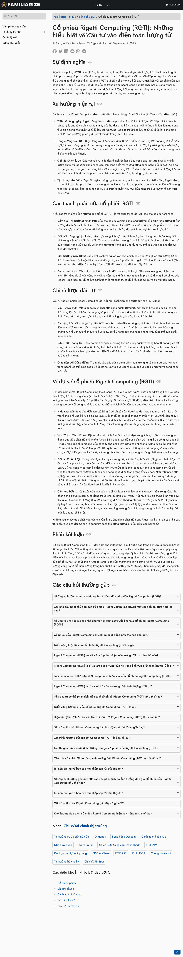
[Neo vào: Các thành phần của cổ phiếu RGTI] (138, 203)
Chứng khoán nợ (161, 853)
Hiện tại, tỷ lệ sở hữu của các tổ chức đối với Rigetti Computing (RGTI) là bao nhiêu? (107, 717)
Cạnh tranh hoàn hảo (153, 837)
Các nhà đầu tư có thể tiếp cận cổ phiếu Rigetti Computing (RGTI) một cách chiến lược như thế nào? (113, 609)
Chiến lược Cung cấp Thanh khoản (119, 845)
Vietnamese (173, 4)
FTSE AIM (151, 845)
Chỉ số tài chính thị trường (85, 826)
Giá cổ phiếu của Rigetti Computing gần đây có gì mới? (89, 803)
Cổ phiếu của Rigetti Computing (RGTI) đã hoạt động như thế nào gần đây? (101, 635)
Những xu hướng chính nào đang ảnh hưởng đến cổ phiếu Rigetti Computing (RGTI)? (108, 596)
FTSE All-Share (101, 853)
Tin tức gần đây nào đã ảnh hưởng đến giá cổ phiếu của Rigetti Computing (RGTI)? (106, 748)
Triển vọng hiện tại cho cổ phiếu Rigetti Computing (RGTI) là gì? (94, 645)
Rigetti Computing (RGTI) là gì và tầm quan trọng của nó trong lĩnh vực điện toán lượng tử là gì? (114, 666)
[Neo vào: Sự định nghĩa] (90, 61)
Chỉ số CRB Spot (94, 862)
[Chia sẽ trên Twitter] (61, 50)
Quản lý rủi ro (11, 37)
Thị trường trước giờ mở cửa (71, 837)
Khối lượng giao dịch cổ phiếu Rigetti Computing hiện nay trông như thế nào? (103, 814)
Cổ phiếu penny (66, 883)
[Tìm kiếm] (24, 16)
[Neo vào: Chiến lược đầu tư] (99, 290)
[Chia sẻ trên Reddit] (73, 50)
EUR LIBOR (138, 853)
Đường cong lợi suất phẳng (70, 853)
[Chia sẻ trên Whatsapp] (79, 50)
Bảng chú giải (11, 43)
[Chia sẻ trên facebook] (55, 50)
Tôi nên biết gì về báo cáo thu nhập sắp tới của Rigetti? (88, 769)
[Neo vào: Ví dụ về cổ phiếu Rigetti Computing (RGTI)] (158, 381)
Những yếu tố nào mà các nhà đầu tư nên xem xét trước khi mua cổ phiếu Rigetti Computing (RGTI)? (111, 623)
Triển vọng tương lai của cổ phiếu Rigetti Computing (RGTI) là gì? (95, 707)
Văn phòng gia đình (14, 26)
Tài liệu (98, 5)
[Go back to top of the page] (177, 952)
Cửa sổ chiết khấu (68, 906)
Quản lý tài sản (11, 32)
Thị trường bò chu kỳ (66, 862)
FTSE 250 (120, 853)
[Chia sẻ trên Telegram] (85, 50)
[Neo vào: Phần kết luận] (88, 534)
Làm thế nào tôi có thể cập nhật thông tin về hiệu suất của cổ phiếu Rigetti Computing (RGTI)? (112, 676)
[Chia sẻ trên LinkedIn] (67, 50)
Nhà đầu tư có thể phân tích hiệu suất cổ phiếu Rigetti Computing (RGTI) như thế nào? (108, 697)
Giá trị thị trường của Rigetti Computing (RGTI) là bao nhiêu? (92, 738)
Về (108, 5)
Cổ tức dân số (65, 900)
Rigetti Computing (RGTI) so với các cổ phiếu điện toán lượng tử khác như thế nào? (106, 655)
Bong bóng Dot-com (124, 837)
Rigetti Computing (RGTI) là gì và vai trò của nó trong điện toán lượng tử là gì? (103, 686)
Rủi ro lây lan (85, 845)
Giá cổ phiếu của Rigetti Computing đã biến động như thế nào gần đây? (99, 727)
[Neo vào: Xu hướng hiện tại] (99, 103)
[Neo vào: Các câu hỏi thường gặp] (114, 584)
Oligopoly (100, 837)
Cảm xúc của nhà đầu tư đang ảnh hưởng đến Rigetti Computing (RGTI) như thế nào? (107, 758)
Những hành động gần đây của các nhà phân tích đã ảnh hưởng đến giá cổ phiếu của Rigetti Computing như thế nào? (112, 781)
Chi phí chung (65, 889)
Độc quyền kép (63, 845)
